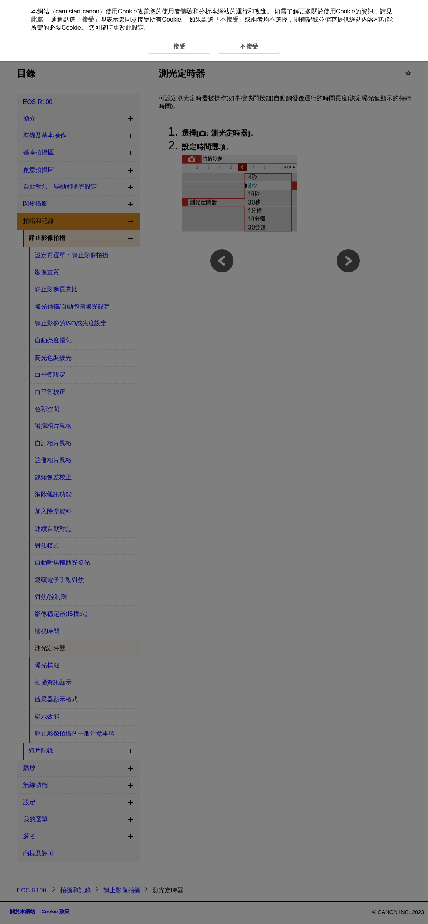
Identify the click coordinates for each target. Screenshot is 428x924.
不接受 (229, 19)
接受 (88, 19)
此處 (37, 19)
